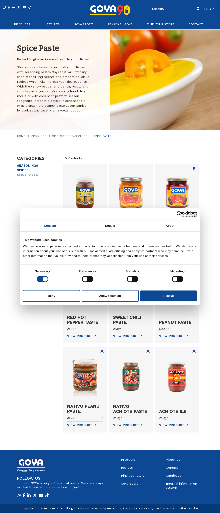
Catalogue (174, 475)
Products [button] (22, 24)
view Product (81, 335)
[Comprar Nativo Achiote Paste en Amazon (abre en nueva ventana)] (148, 352)
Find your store (160, 24)
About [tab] (170, 225)
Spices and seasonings (69, 136)
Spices (22, 170)
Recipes (53, 24)
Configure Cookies (187, 508)
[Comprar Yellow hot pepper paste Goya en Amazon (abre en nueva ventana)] (194, 169)
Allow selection (110, 295)
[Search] (173, 9)
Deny (51, 295)
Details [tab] (110, 225)
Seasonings (27, 165)
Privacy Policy (144, 508)
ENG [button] (208, 9)
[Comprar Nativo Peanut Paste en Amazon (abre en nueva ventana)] (102, 352)
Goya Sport (83, 24)
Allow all (168, 295)
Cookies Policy (164, 508)
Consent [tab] (50, 225)
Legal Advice (126, 508)
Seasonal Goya (119, 24)
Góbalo (111, 508)
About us (173, 459)
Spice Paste (27, 174)
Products (38, 136)
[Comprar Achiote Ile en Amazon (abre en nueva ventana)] (194, 352)
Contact (196, 24)
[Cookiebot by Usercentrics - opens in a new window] (179, 214)
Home (21, 136)
